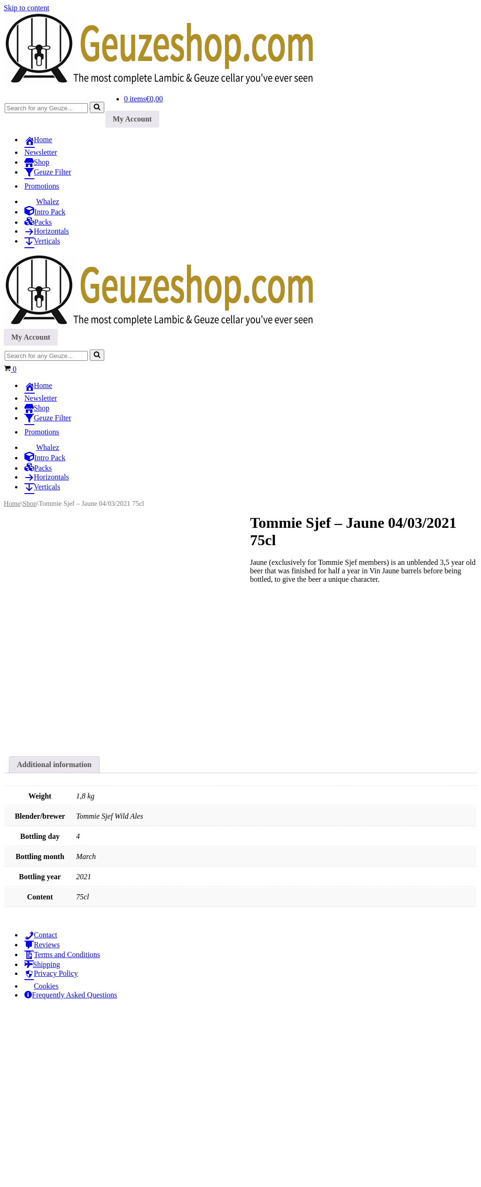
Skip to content (26, 8)
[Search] (46, 108)
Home (12, 503)
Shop (30, 503)
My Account (132, 119)
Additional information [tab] (54, 941)
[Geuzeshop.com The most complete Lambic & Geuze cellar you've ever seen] (168, 83)
